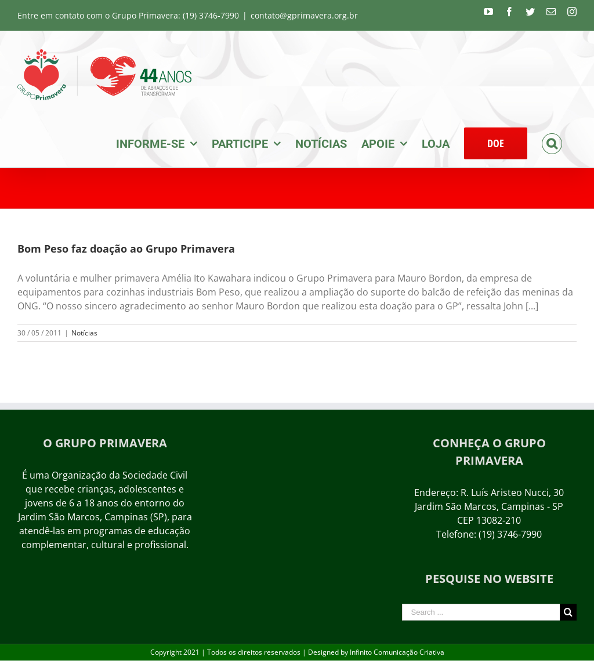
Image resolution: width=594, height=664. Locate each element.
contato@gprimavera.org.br (304, 15)
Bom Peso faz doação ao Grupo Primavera (126, 249)
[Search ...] (481, 612)
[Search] (552, 142)
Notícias (84, 333)
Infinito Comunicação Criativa (397, 652)
